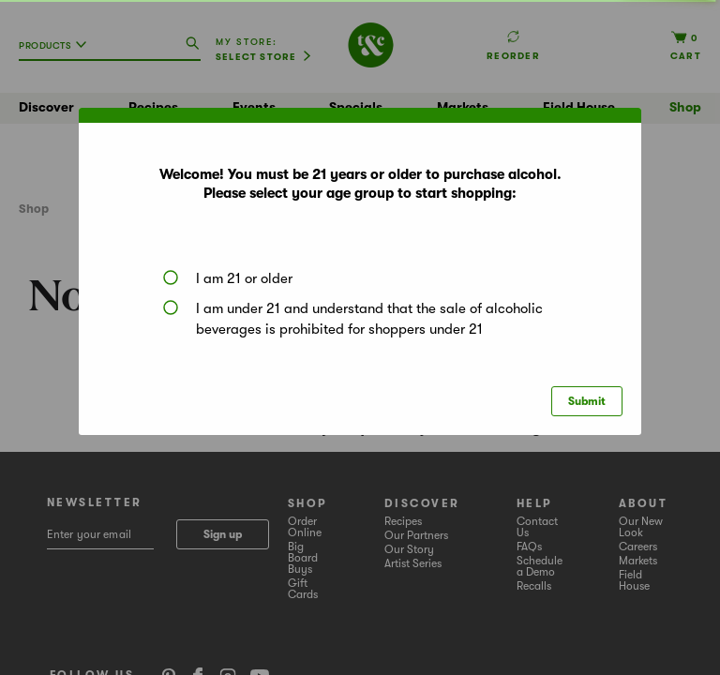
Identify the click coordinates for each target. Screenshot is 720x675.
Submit (587, 401)
